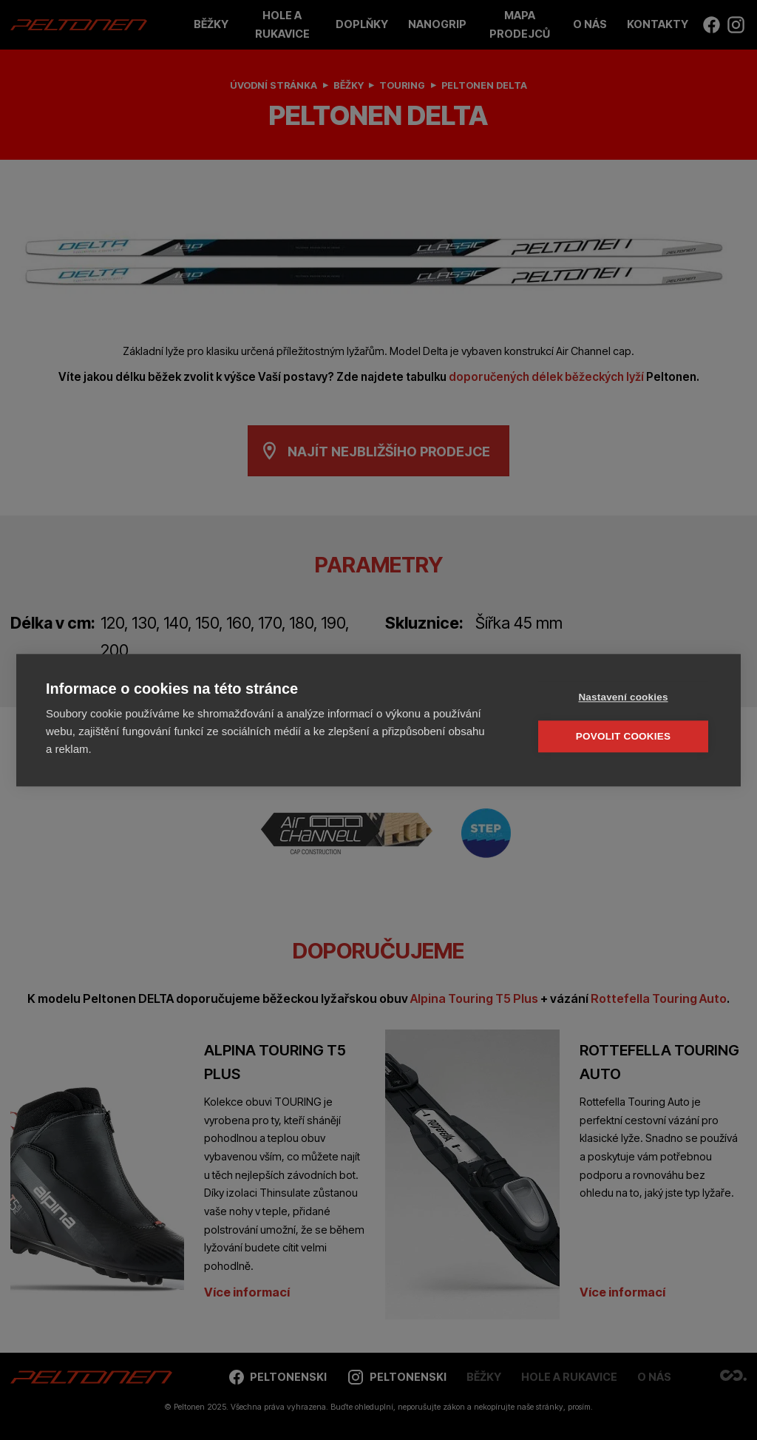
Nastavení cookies (623, 696)
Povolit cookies (623, 735)
